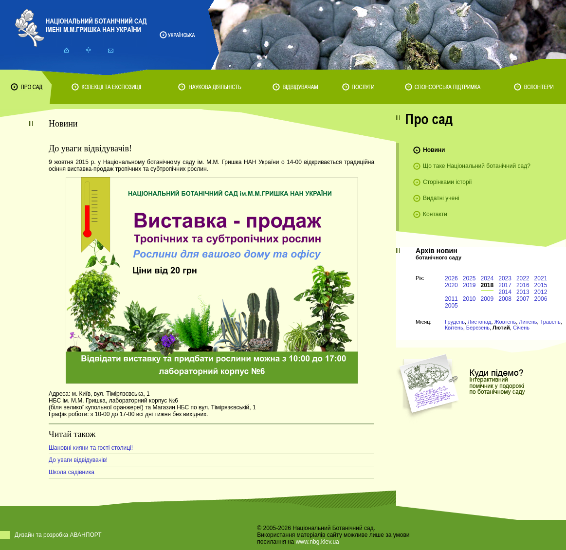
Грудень (455, 322)
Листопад (479, 322)
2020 (451, 285)
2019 (469, 285)
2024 (487, 278)
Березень (478, 327)
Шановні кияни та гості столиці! (91, 447)
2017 (504, 285)
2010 (469, 298)
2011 (451, 298)
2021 (541, 278)
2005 (451, 305)
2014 (504, 292)
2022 (522, 278)
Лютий (501, 327)
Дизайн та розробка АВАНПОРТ (58, 535)
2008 (504, 298)
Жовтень (505, 322)
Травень (550, 322)
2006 (541, 298)
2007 (522, 298)
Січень (521, 327)
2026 (451, 278)
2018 (487, 285)
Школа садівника (71, 472)
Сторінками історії (447, 182)
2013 (522, 292)
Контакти (435, 214)
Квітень (454, 327)
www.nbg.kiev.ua (317, 541)
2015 (541, 285)
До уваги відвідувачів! (78, 460)
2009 (487, 298)
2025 (469, 278)
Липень (528, 322)
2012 (541, 292)
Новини (434, 150)
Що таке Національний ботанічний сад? (476, 166)
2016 (522, 285)
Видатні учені (441, 198)
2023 (504, 278)
